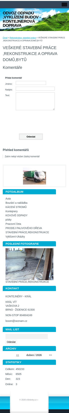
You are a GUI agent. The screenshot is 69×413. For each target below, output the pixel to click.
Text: (7, 95)
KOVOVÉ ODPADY (16, 215)
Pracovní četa (13, 224)
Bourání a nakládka (16, 203)
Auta (8, 198)
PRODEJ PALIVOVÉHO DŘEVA (24, 228)
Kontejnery (12, 211)
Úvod (5, 38)
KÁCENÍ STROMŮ (16, 207)
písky (8, 219)
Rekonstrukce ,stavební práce (23, 38)
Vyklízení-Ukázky (15, 236)
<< (17, 355)
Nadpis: (9, 89)
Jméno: (8, 84)
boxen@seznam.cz (16, 321)
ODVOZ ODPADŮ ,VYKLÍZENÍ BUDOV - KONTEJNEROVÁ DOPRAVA (22, 19)
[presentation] (31, 120)
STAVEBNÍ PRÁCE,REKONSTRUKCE (27, 232)
